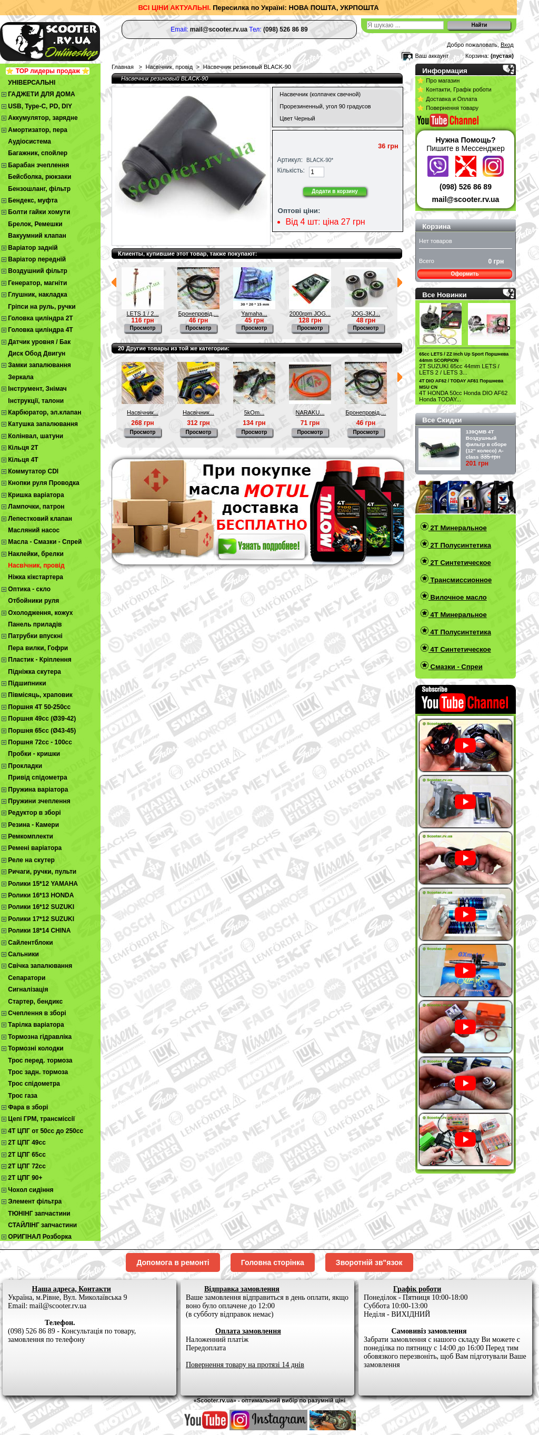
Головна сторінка (272, 1262)
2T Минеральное (457, 528)
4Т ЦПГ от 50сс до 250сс (45, 1131)
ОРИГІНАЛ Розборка (40, 1236)
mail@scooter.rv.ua (466, 199)
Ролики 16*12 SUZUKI (41, 907)
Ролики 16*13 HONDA (41, 895)
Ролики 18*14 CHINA (39, 930)
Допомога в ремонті (172, 1262)
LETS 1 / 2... (142, 313)
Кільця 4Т (23, 459)
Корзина (436, 226)
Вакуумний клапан (37, 235)
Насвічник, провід (36, 565)
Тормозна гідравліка (40, 1036)
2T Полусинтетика (459, 545)
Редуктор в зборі (34, 812)
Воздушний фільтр (37, 271)
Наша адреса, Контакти (71, 1289)
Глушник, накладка (37, 294)
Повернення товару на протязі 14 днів (245, 1365)
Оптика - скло (29, 589)
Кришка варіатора (36, 495)
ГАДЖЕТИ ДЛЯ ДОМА (41, 94)
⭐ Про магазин (438, 80)
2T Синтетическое (459, 563)
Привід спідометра (37, 777)
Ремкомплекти (30, 836)
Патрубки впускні (35, 636)
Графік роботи (417, 1289)
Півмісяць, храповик (40, 695)
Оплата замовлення (248, 1331)
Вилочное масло (457, 597)
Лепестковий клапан (40, 518)
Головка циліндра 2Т (40, 318)
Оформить (464, 274)
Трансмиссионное (460, 580)
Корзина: (477, 56)
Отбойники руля (33, 600)
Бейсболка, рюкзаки (39, 176)
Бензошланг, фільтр (39, 189)
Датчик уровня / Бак (39, 342)
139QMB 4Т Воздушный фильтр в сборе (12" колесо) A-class (486, 444)
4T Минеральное (457, 615)
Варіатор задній (32, 247)
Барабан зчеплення (38, 165)
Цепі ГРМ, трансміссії (41, 1119)
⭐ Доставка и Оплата (447, 99)
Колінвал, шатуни (35, 436)
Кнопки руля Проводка (43, 483)
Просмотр (143, 328)
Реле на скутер (31, 860)
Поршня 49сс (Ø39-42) (42, 718)
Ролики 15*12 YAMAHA (43, 883)
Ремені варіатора (35, 848)
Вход (507, 45)
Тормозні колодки (35, 1048)
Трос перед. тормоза (40, 1060)
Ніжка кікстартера (35, 577)
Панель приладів (35, 624)
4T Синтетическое (459, 649)
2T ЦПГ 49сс (27, 1142)
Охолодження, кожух (40, 613)
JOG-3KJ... (366, 313)
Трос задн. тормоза (38, 1072)
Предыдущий (114, 282)
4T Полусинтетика (459, 632)
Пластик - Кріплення (39, 659)
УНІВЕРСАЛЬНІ (31, 82)
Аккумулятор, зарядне (42, 118)
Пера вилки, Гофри (38, 648)
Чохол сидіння (30, 1190)
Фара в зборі (28, 1107)
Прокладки (25, 766)
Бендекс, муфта (32, 200)
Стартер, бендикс (35, 1001)
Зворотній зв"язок (369, 1262)
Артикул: (290, 160)
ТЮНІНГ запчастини (39, 1213)
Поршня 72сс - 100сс (40, 742)
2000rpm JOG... (310, 313)
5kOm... (254, 412)
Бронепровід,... (198, 313)
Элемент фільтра (35, 1201)
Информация (444, 71)
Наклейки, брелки (35, 554)
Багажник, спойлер (37, 153)
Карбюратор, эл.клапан (44, 412)
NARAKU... (309, 412)
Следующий (399, 282)
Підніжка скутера (34, 671)
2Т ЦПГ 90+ (25, 1177)
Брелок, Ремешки (35, 224)
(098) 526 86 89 (466, 187)
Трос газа (22, 1095)
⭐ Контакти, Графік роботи (454, 89)
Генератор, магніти (37, 283)
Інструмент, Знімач (37, 388)
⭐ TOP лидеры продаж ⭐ (47, 71)
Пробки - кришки (34, 753)
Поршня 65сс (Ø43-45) (42, 730)
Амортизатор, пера (37, 130)
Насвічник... (142, 412)
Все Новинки (444, 295)
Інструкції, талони (36, 401)
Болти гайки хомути (39, 212)
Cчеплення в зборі (37, 1013)
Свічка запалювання (40, 965)
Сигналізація (28, 989)
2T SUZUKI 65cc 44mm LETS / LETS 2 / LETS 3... (459, 369)
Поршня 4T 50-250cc (39, 707)
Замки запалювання (39, 365)
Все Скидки (442, 420)
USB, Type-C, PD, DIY (40, 106)
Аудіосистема (29, 141)
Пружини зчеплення (39, 801)
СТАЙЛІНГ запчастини (42, 1225)
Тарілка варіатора (36, 1024)
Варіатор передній (37, 259)
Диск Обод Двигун (36, 353)
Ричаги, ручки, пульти (42, 871)
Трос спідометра (34, 1083)
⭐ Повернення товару (447, 108)
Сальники (23, 954)
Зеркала (21, 377)
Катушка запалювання (43, 424)
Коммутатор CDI (33, 471)
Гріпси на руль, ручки (41, 306)
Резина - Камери (33, 824)
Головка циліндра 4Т (40, 330)
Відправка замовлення (242, 1289)
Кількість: (291, 170)
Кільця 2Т (23, 447)
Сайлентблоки (30, 942)
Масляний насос (33, 530)
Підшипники (27, 683)
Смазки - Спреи (455, 667)
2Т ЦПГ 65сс (27, 1154)
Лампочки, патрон (36, 506)
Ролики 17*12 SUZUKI (41, 919)
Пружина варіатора (38, 789)
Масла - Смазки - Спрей (45, 541)
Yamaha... (254, 313)
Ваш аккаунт (431, 56)
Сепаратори (26, 978)
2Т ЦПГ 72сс (27, 1166)
